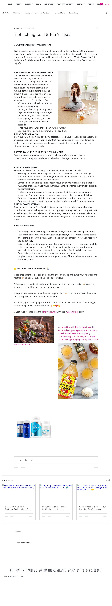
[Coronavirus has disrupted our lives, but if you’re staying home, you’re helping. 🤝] (93, 493)
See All (107, 480)
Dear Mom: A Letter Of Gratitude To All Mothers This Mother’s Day (17, 508)
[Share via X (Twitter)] (20, 460)
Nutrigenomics (30, 13)
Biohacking (73, 13)
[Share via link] (32, 460)
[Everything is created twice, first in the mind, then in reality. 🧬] (56, 493)
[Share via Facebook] (15, 460)
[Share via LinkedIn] (26, 460)
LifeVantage (45, 13)
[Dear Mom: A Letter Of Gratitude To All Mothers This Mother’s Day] (18, 493)
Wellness (16, 13)
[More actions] (97, 28)
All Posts (5, 13)
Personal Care (59, 13)
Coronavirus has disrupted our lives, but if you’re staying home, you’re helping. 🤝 (92, 508)
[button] (107, 13)
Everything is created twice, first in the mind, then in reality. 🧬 (55, 508)
